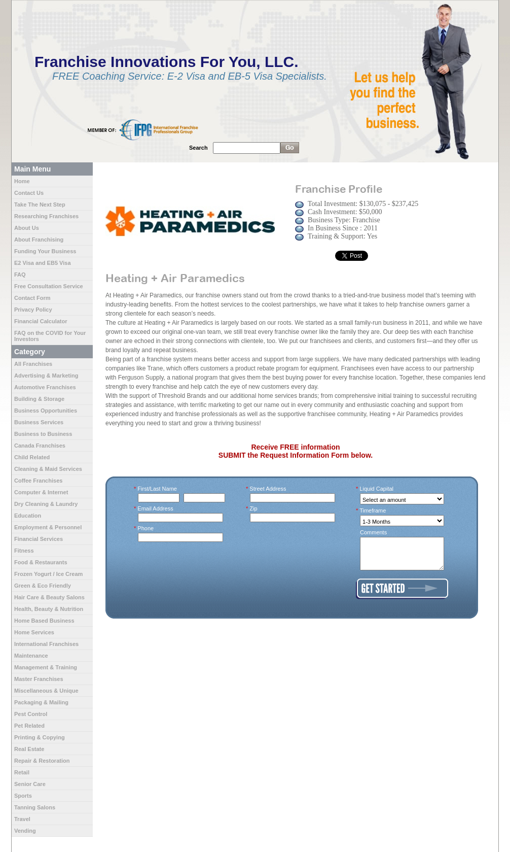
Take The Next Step (39, 204)
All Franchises (33, 364)
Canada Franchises (39, 445)
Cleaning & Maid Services (48, 469)
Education (27, 516)
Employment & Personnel (48, 527)
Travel (22, 819)
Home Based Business (44, 621)
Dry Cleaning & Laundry (46, 504)
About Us (26, 228)
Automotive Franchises (45, 387)
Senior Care (30, 784)
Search (198, 148)
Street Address (268, 489)
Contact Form (32, 298)
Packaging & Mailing (41, 702)
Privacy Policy (33, 309)
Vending (25, 831)
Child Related (32, 457)
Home (22, 181)
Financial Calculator (40, 321)
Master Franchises (38, 679)
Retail (21, 772)
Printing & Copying (39, 737)
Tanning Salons (34, 807)
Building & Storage (39, 399)
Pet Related (29, 726)
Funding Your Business (45, 251)
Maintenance (31, 656)
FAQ (20, 274)
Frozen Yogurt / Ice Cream (48, 574)
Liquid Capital (376, 489)
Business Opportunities (45, 410)
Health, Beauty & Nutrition (48, 609)
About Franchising (38, 239)
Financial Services (38, 539)
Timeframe (373, 510)
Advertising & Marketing (46, 375)
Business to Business (43, 434)
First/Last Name (157, 489)
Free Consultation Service (48, 286)
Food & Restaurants (40, 562)
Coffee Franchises (38, 481)
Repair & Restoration (41, 761)
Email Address (155, 508)
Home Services (34, 632)
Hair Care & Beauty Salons (49, 597)
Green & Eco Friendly (42, 586)
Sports (23, 796)
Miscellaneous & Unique (46, 691)
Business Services (38, 422)
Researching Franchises (46, 216)
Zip (254, 508)
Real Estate (29, 749)
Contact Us (29, 193)
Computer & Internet (41, 492)
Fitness (24, 551)
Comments (373, 532)
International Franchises (46, 644)
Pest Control (30, 714)
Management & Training (45, 667)
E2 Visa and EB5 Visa (42, 263)
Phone (146, 528)
